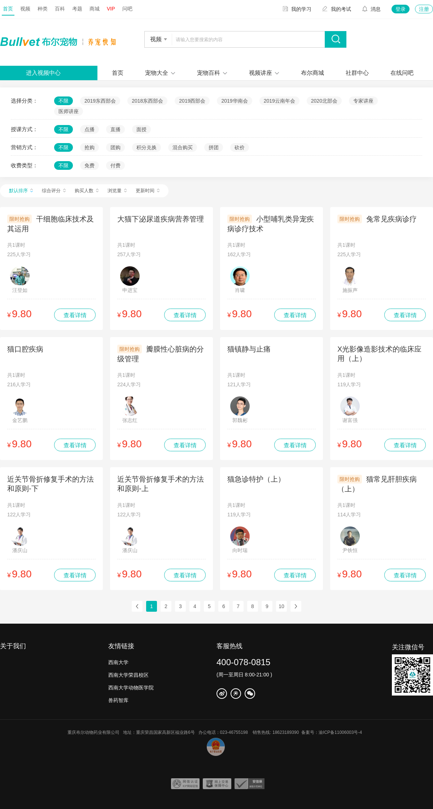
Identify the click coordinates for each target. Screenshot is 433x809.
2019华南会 (234, 101)
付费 (115, 165)
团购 (115, 147)
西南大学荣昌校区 (128, 675)
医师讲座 (68, 111)
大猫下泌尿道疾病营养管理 (160, 219)
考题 (77, 9)
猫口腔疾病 (25, 349)
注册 (424, 9)
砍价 (240, 147)
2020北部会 (324, 101)
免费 (89, 165)
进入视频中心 (43, 73)
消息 (371, 9)
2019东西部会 (100, 101)
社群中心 (357, 73)
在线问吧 (402, 73)
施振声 (350, 279)
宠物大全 (156, 73)
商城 (94, 9)
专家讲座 (363, 101)
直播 (115, 129)
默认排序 (21, 190)
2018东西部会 (147, 101)
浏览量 (117, 190)
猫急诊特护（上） (256, 479)
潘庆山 (20, 539)
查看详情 (75, 315)
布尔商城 (312, 73)
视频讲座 (260, 73)
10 (281, 606)
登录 (400, 9)
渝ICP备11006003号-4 (342, 732)
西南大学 (118, 662)
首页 (8, 9)
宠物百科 (208, 73)
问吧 (127, 9)
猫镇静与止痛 (249, 349)
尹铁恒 (350, 539)
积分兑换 (146, 147)
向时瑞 (240, 539)
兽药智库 (118, 700)
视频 (25, 9)
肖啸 (240, 279)
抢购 (89, 147)
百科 (60, 9)
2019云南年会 (279, 101)
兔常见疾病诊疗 (391, 219)
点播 (89, 129)
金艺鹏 (20, 409)
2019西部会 (192, 101)
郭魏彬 (240, 409)
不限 (63, 101)
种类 (43, 9)
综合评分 (54, 190)
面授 (141, 129)
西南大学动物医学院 (131, 687)
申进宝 (130, 279)
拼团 (214, 147)
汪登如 (20, 279)
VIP (111, 9)
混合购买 (182, 147)
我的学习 (297, 9)
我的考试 (336, 9)
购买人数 (87, 190)
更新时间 (147, 190)
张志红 (130, 409)
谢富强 (350, 409)
